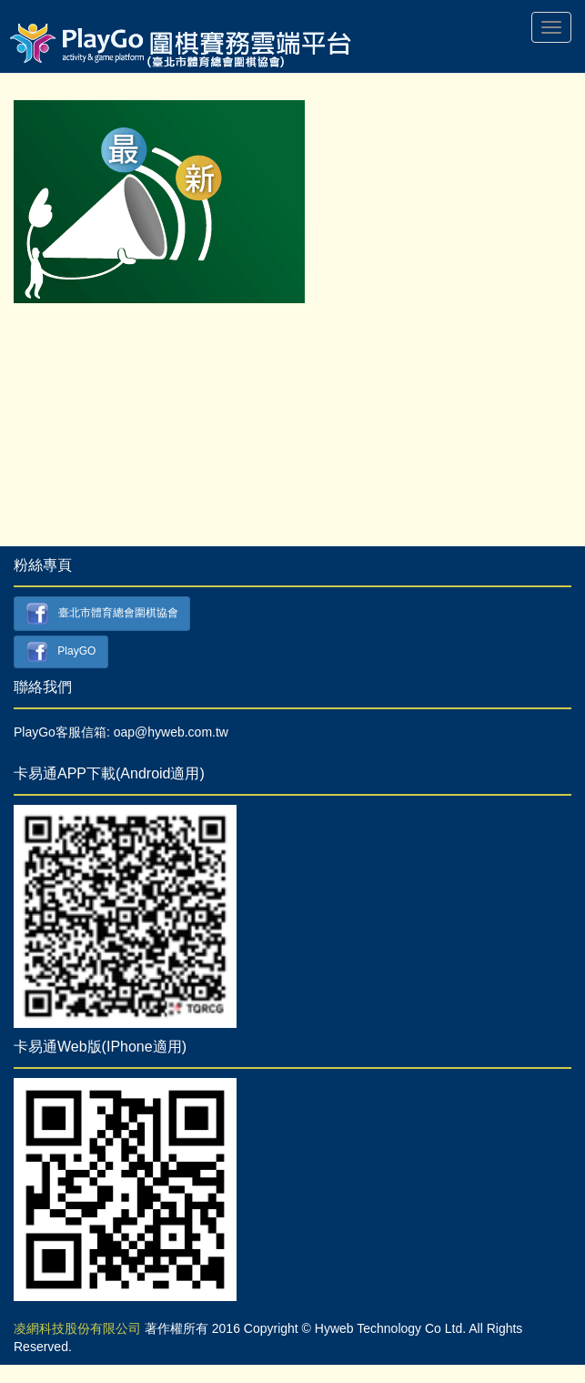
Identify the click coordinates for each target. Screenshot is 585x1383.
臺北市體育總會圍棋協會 (101, 613)
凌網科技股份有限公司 (77, 1328)
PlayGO (61, 652)
